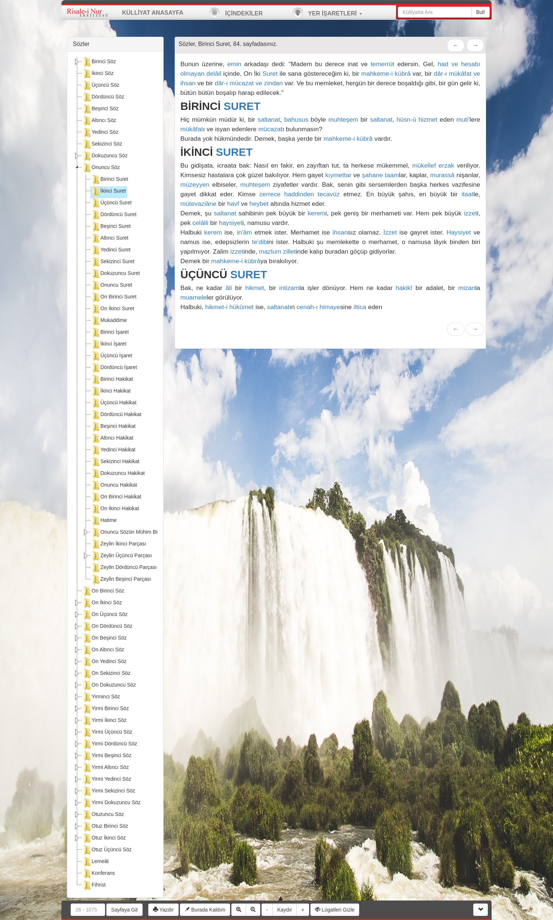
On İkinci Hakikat (115, 509)
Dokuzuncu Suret (115, 274)
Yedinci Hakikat (113, 450)
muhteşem (343, 119)
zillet (289, 251)
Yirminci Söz (101, 697)
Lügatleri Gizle (334, 910)
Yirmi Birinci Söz (105, 709)
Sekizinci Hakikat (115, 462)
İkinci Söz (98, 74)
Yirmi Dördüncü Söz (109, 744)
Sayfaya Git (124, 910)
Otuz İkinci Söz (104, 838)
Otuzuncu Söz (103, 815)
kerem (316, 213)
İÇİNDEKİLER (236, 12)
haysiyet (231, 222)
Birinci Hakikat (112, 380)
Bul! (480, 12)
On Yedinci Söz (104, 662)
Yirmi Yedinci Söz (106, 779)
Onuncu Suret (111, 285)
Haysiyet (458, 232)
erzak (446, 165)
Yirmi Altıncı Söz (105, 768)
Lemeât (95, 862)
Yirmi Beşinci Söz (106, 756)
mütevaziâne (199, 203)
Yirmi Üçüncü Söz (107, 732)
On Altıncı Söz (103, 650)
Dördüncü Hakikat (116, 415)
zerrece (270, 194)
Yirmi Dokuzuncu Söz (111, 803)
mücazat (270, 129)
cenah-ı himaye (318, 307)
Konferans (98, 874)
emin (235, 64)
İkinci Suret (108, 191)
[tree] (115, 474)
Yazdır (163, 910)
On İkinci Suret (112, 309)
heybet (258, 203)
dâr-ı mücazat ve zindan (249, 83)
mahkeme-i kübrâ (385, 73)
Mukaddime (109, 321)
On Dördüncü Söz (107, 627)
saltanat (269, 119)
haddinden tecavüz (312, 194)
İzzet (390, 232)
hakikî (404, 287)
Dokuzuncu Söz (105, 156)
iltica (360, 307)
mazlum (270, 251)
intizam (289, 287)
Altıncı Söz (99, 121)
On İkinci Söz (102, 603)
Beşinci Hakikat (113, 427)
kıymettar (338, 175)
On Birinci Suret (113, 297)
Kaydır (284, 910)
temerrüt (383, 64)
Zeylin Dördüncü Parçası (124, 568)
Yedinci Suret (111, 250)
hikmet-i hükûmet (229, 307)
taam (392, 175)
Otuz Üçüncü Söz (107, 850)
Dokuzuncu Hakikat (118, 474)
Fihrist (94, 885)
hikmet (254, 287)
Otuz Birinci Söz (105, 826)
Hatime (104, 521)
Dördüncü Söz (103, 97)
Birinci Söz (99, 62)
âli (228, 287)
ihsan (339, 232)
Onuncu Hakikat (114, 485)
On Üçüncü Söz (105, 615)
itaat (467, 194)
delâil (213, 73)
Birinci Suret (109, 180)
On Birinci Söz (103, 591)
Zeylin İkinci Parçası (118, 544)
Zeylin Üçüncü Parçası (121, 556)
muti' (463, 119)
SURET (242, 106)
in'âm (244, 232)
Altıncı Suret (109, 238)
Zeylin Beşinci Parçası (121, 579)
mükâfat (192, 129)
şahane (372, 175)
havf (233, 203)
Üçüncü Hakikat (113, 403)
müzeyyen (195, 184)
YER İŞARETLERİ (327, 12)
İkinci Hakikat (111, 391)
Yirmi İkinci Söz (104, 721)
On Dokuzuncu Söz (109, 685)
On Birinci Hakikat (116, 497)
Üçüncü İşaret (111, 356)
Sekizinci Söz (102, 144)
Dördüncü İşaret (114, 368)
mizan (466, 287)
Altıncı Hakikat (112, 438)
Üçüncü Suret (111, 203)
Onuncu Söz (101, 168)
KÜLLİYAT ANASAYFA (152, 13)
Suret (270, 73)
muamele (194, 297)
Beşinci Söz (100, 109)
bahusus (296, 119)
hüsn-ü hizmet (417, 119)
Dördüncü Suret (113, 215)
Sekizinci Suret (113, 262)
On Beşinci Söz (104, 638)
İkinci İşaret (108, 344)
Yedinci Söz (100, 133)
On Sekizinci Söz (106, 674)
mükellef (424, 165)
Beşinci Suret (111, 227)
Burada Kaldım (205, 910)
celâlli (200, 222)
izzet (470, 213)
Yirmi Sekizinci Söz (108, 791)
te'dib (259, 242)
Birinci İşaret (110, 332)
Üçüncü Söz (100, 85)
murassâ (442, 175)
